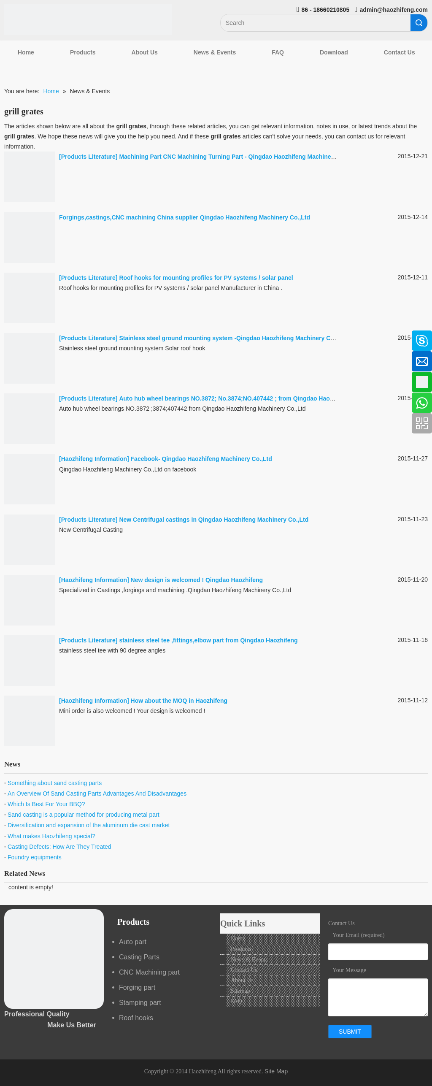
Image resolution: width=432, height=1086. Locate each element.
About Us (145, 52)
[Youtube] (10, 403)
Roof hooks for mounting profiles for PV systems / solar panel (206, 277)
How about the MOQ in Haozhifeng (179, 700)
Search (418, 22)
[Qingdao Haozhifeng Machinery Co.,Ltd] (88, 19)
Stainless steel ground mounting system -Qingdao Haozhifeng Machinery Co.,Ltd (232, 338)
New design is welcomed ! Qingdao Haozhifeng (197, 580)
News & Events (215, 52)
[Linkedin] (10, 359)
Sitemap (240, 991)
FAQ (278, 52)
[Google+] (10, 381)
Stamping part (140, 1002)
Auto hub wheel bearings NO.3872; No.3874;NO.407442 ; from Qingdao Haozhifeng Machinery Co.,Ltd (261, 398)
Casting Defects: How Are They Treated (59, 846)
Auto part (132, 941)
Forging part (137, 987)
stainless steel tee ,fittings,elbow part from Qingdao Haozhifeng (208, 640)
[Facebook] (10, 336)
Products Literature (88, 156)
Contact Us (244, 970)
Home (26, 52)
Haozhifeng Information (94, 458)
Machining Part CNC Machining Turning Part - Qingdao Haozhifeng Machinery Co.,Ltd (239, 156)
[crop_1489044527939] (54, 959)
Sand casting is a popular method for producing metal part (83, 814)
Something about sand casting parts (55, 783)
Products (83, 52)
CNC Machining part (149, 972)
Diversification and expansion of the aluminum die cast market (89, 825)
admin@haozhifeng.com (394, 9)
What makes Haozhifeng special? (51, 836)
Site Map (276, 1071)
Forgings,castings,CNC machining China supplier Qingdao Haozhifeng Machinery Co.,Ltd (184, 217)
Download (334, 52)
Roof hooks (136, 1017)
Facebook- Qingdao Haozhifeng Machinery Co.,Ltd (201, 458)
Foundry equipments (35, 857)
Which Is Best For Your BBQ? (46, 804)
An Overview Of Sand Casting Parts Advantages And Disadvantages (97, 793)
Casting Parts (139, 957)
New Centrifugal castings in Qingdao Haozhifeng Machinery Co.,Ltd (213, 519)
